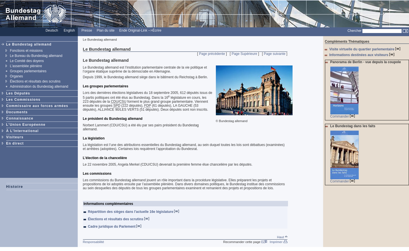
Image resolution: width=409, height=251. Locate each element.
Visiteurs (15, 137)
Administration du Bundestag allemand (39, 87)
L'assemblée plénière (26, 66)
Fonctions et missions (26, 51)
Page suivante (274, 54)
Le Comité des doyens (27, 61)
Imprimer (278, 242)
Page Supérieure (244, 54)
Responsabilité (93, 242)
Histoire (14, 186)
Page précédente (212, 54)
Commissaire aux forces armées (37, 106)
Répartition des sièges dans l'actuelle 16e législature (133, 212)
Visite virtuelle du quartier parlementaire (364, 49)
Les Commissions (23, 100)
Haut (282, 237)
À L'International (22, 131)
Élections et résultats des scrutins (35, 81)
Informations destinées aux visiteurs (361, 55)
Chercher (354, 31)
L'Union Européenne (25, 125)
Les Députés (18, 93)
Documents (17, 112)
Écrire (157, 30)
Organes (16, 76)
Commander (342, 116)
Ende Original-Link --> (136, 30)
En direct (15, 143)
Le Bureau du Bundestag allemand (36, 56)
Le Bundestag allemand (29, 44)
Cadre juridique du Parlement (114, 227)
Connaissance (20, 118)
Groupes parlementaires (28, 71)
